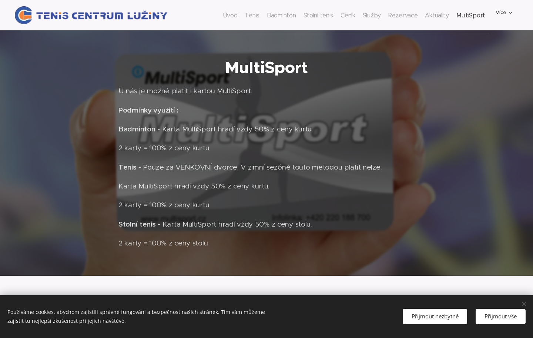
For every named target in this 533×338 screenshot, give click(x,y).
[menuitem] (200, 15)
